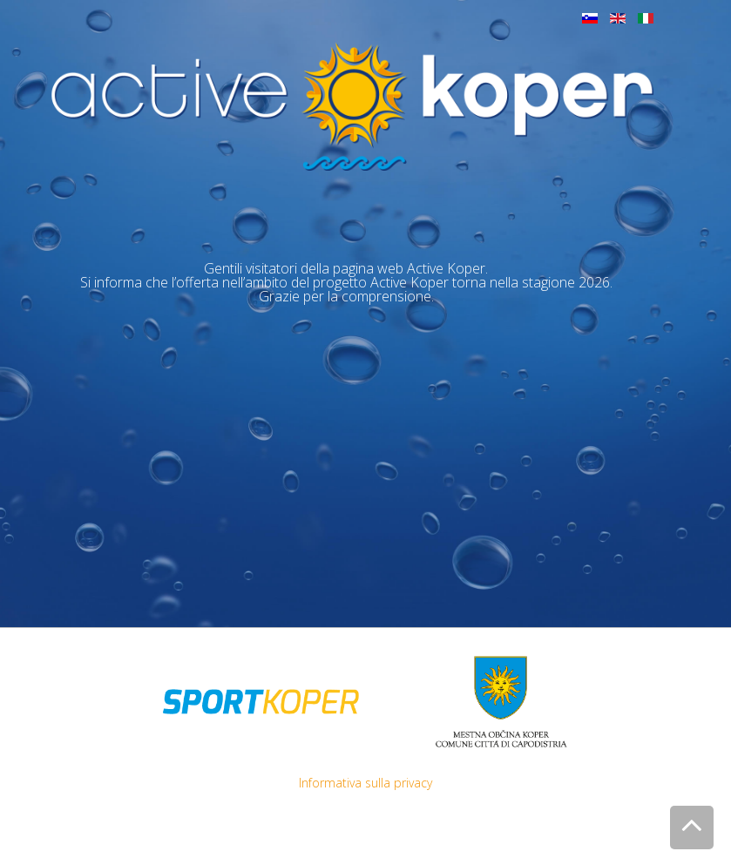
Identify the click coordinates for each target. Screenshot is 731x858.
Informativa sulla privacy (365, 782)
